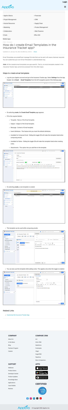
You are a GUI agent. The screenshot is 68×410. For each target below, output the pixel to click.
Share (35, 51)
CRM (36, 19)
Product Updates (13, 376)
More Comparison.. (40, 360)
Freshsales (38, 348)
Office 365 (37, 35)
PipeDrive (38, 357)
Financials (37, 15)
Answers (9, 42)
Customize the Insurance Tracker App (18, 315)
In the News (11, 342)
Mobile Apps (6, 39)
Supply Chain (38, 23)
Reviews (10, 388)
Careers (10, 351)
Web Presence (38, 31)
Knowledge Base (13, 379)
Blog (9, 345)
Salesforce (38, 345)
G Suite (5, 35)
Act (36, 339)
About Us (10, 339)
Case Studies (12, 385)
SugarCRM (38, 354)
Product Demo (12, 370)
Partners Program (13, 348)
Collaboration (7, 31)
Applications (11, 382)
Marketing (6, 27)
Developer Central (13, 373)
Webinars (11, 367)
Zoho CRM (38, 342)
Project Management (9, 19)
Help (4, 42)
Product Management (41, 27)
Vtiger (37, 351)
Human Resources (9, 23)
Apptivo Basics (8, 15)
